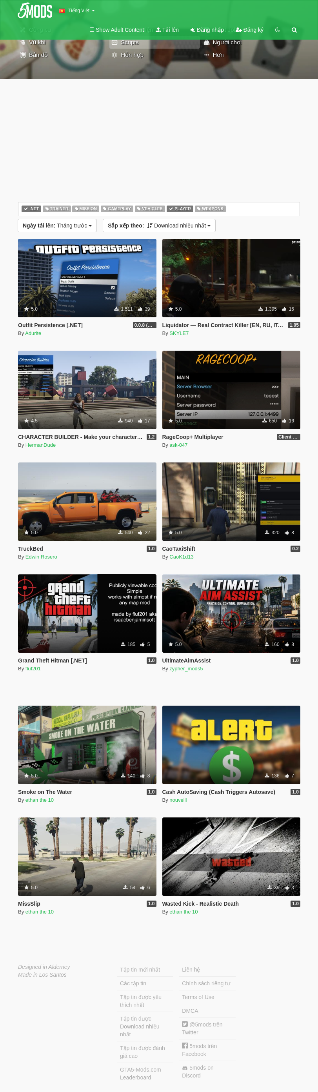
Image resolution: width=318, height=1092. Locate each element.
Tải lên (167, 30)
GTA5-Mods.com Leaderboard (140, 1074)
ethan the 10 (39, 800)
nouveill (178, 800)
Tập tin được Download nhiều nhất (140, 1026)
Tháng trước (57, 225)
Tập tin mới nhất (140, 969)
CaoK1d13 (181, 557)
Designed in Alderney (44, 967)
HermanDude (40, 445)
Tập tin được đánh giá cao (142, 1052)
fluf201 (33, 669)
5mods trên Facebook (199, 1050)
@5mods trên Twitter (202, 1028)
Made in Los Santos (42, 975)
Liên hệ (191, 969)
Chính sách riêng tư (206, 983)
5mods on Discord (197, 1072)
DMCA (190, 1011)
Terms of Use (198, 997)
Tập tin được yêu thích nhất (141, 1001)
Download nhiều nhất (159, 225)
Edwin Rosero (41, 557)
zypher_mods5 (186, 669)
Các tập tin (133, 983)
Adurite (33, 333)
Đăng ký (249, 30)
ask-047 (178, 445)
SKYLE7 (179, 333)
